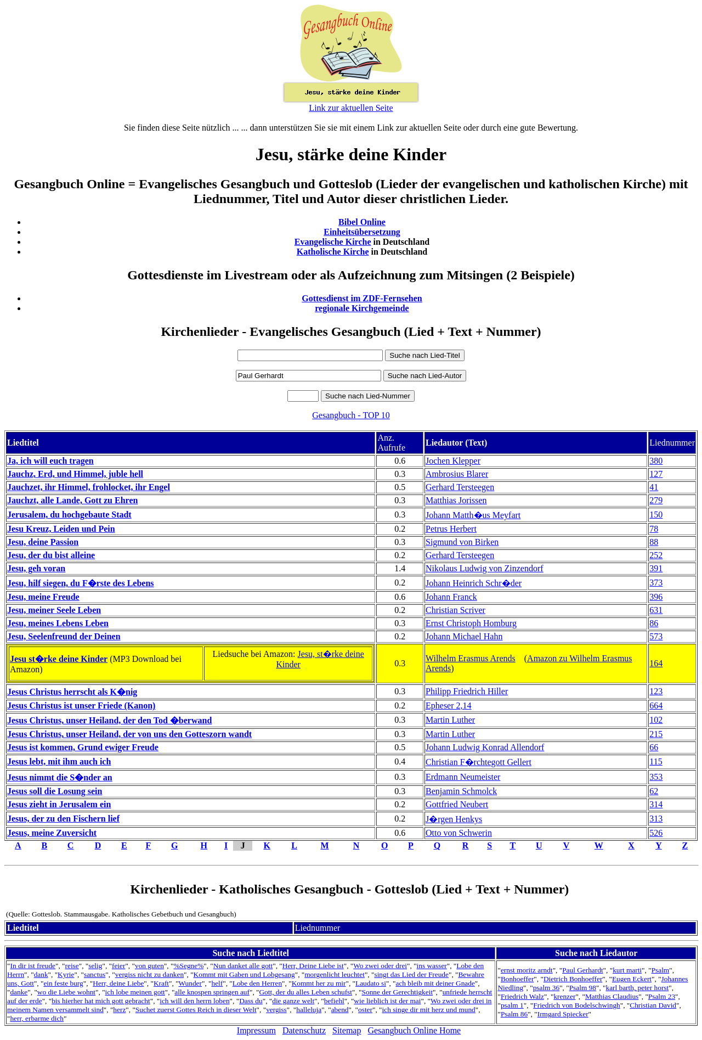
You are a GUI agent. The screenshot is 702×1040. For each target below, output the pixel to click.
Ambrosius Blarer (457, 474)
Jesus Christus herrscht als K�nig (72, 691)
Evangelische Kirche (333, 241)
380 (656, 460)
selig (95, 966)
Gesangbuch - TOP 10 (350, 415)
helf (217, 983)
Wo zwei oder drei (380, 966)
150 (656, 514)
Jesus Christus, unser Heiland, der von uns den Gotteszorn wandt (129, 734)
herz (119, 1009)
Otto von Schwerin (459, 832)
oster (365, 1009)
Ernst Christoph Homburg (471, 623)
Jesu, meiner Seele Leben (54, 610)
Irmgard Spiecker (562, 1014)
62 (653, 791)
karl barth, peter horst (637, 987)
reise (72, 966)
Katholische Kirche (333, 251)
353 (656, 777)
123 (656, 691)
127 (656, 474)
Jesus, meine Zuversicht (52, 832)
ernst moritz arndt (527, 970)
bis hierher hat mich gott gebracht (101, 1001)
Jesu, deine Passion (42, 542)
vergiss (276, 1009)
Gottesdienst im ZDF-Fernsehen (362, 298)
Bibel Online (362, 222)
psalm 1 (512, 1005)
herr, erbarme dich (37, 1018)
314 (656, 804)
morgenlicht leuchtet (334, 974)
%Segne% (188, 966)
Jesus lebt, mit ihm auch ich (59, 761)
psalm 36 (546, 987)
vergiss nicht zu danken (149, 974)
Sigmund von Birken (462, 542)
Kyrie (66, 974)
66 (653, 747)
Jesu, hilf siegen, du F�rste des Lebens (80, 583)
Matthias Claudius (611, 996)
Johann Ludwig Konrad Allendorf (485, 747)
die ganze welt (293, 1001)
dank (41, 974)
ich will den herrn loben (194, 1001)
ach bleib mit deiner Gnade (434, 983)
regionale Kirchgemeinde (362, 308)
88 (653, 542)
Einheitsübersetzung (362, 232)
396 (656, 596)
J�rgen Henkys (454, 819)
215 (656, 734)
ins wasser (432, 966)
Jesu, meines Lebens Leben (58, 623)
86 (653, 623)
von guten (149, 966)
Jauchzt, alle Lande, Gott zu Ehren (72, 500)
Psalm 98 (582, 987)
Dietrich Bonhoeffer (573, 979)
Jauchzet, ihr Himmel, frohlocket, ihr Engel (88, 487)
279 (656, 500)
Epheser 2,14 (449, 705)
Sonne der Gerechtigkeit (397, 992)
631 (656, 610)
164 (656, 663)
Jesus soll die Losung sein (54, 791)
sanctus (94, 974)
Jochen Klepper (453, 460)
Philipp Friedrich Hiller (467, 691)
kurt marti (627, 970)
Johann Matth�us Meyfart (473, 515)
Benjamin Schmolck (461, 791)
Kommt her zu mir (319, 983)
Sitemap (346, 1030)
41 (653, 487)
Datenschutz (304, 1030)
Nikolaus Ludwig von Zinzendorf (485, 568)
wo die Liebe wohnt (66, 992)
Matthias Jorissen (456, 500)
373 (656, 582)
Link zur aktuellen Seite (351, 108)
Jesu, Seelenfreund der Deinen (64, 636)
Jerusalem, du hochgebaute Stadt (69, 514)
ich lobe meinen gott (135, 992)
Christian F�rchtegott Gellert (478, 762)
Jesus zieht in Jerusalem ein (59, 804)
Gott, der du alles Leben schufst (305, 992)
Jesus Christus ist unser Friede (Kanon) (81, 705)
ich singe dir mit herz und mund (428, 1009)
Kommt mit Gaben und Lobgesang (244, 974)
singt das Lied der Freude (411, 974)
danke (18, 992)
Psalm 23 (661, 996)
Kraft (161, 983)
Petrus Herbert (451, 528)
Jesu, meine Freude (43, 596)
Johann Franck (451, 596)
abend (340, 1009)
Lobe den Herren (257, 983)
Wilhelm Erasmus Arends (471, 658)
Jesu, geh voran (36, 568)
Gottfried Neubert (457, 804)
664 (656, 705)
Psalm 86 (514, 1014)
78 (653, 528)
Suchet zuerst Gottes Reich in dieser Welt (196, 1009)
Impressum (256, 1030)
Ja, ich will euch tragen (50, 460)
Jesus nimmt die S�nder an (59, 777)
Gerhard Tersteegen (460, 487)
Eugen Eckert (632, 979)
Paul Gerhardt (582, 970)
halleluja (308, 1009)
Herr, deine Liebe (118, 983)
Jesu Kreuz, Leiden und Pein (61, 528)
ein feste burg (63, 983)
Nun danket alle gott (243, 966)
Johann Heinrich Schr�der (474, 583)
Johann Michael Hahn (464, 636)
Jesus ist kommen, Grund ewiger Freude (82, 747)
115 (655, 761)
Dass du (251, 1001)
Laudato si (370, 983)
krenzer (564, 996)
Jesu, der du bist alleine (51, 555)
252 (656, 555)
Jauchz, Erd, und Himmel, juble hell (75, 474)
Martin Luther (450, 719)
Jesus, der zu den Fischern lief (63, 818)
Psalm (661, 970)
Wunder (190, 983)
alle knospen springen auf (212, 992)
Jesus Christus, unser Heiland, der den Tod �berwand (109, 720)
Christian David (653, 1005)
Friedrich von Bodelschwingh (576, 1005)
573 (656, 636)
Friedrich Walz (522, 996)
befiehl (334, 1001)
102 (656, 719)
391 (656, 568)
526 (656, 832)
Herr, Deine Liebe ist (313, 966)
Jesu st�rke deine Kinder (58, 659)
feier (118, 966)
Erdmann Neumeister (463, 777)
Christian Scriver (455, 610)
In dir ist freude (32, 966)
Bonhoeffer (517, 979)
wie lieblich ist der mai (387, 1001)
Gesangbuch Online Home (414, 1030)
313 (656, 818)
